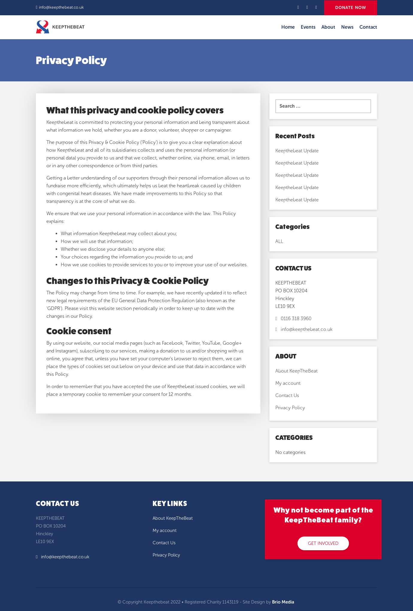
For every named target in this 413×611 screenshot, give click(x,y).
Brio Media (283, 602)
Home (288, 27)
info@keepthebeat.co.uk (61, 7)
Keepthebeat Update (297, 150)
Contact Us (287, 395)
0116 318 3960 (293, 318)
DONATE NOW (350, 7)
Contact (368, 27)
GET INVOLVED (323, 543)
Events (308, 27)
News (347, 27)
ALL (279, 241)
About (328, 27)
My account (287, 383)
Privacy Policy (290, 408)
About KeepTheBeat (296, 371)
